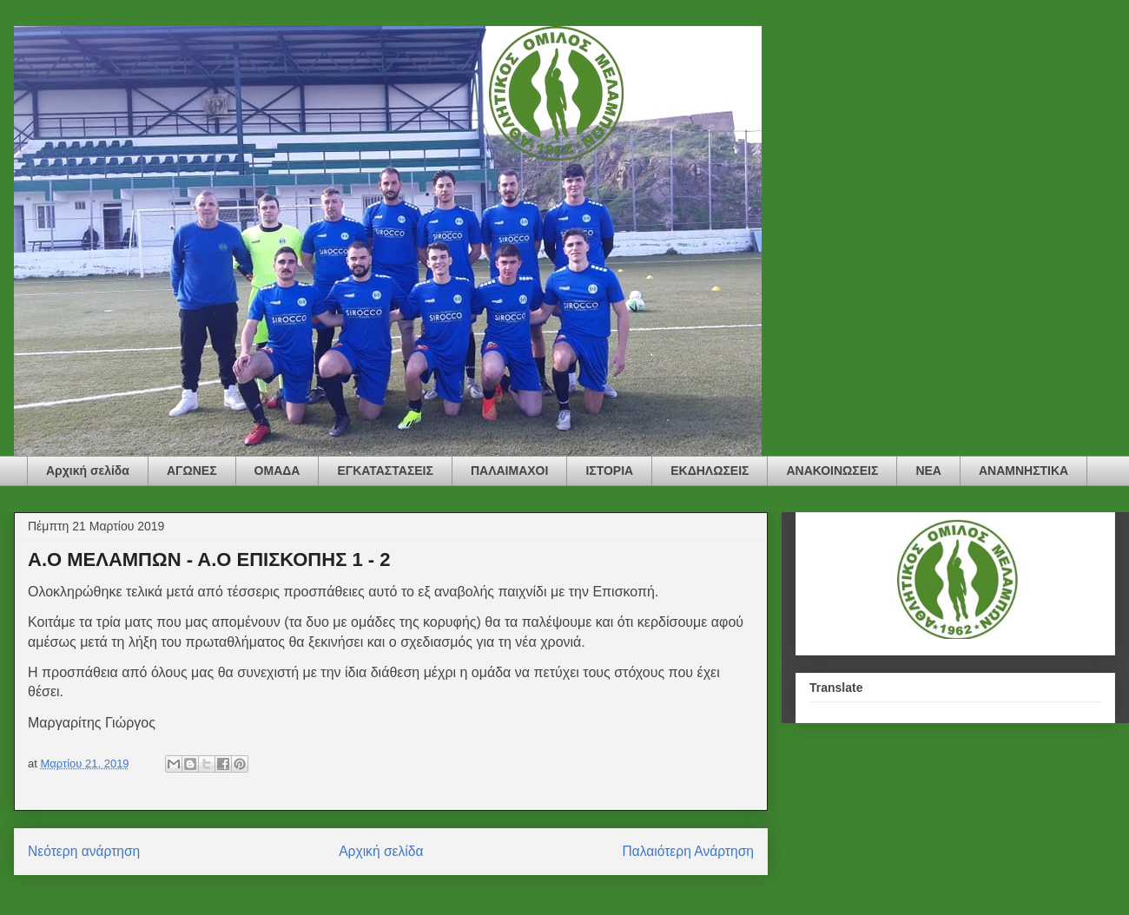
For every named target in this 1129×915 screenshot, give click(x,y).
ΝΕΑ (928, 470)
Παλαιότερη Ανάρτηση (688, 851)
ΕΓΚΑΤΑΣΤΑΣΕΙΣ (385, 470)
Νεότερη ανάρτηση (84, 851)
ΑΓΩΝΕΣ (192, 470)
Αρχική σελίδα (87, 470)
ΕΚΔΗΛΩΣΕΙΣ (709, 470)
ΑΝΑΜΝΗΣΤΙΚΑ (1023, 470)
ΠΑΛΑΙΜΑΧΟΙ (509, 470)
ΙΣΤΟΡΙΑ (609, 470)
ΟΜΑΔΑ (277, 470)
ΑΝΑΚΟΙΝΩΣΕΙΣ (832, 470)
